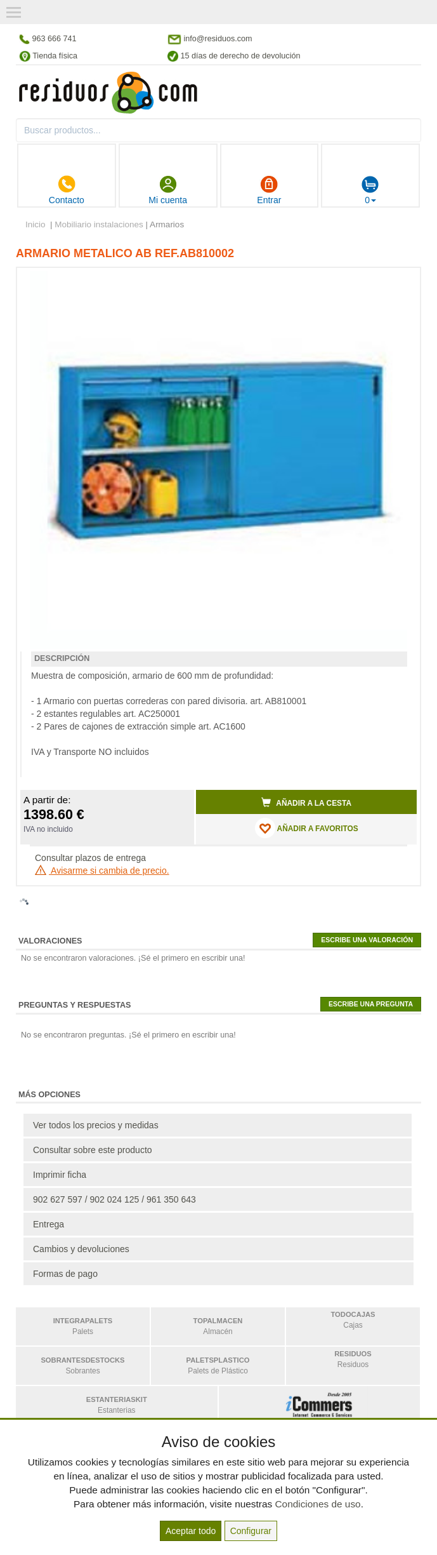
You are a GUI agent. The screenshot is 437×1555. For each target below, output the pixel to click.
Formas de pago (65, 1274)
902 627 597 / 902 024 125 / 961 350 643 (114, 1199)
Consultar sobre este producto (92, 1150)
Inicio (35, 224)
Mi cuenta (167, 190)
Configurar (250, 1531)
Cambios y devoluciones (81, 1249)
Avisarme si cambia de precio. (102, 870)
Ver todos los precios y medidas (96, 1125)
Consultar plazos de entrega (90, 858)
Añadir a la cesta (306, 803)
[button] (396, 282)
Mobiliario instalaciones (99, 224)
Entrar (269, 190)
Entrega (48, 1224)
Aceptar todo (191, 1531)
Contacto (66, 190)
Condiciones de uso (317, 1503)
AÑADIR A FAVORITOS (306, 828)
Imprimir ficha (59, 1175)
